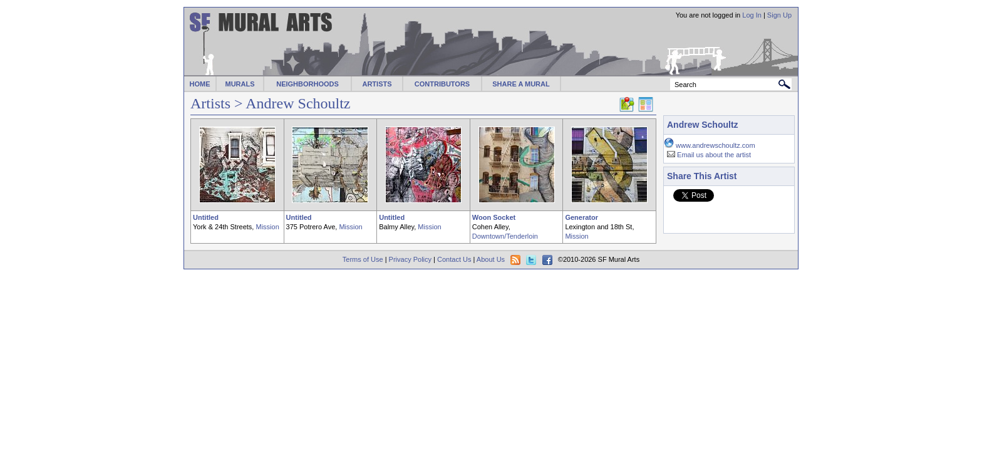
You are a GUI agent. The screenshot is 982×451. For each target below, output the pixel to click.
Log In (752, 15)
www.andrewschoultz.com (715, 145)
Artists (210, 103)
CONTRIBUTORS (442, 84)
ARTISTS (376, 84)
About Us (491, 259)
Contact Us (454, 259)
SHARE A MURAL (520, 84)
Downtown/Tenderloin (505, 236)
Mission (267, 227)
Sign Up (779, 15)
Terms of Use (363, 259)
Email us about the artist (714, 154)
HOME (200, 84)
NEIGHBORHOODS (307, 84)
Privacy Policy (410, 259)
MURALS (239, 84)
